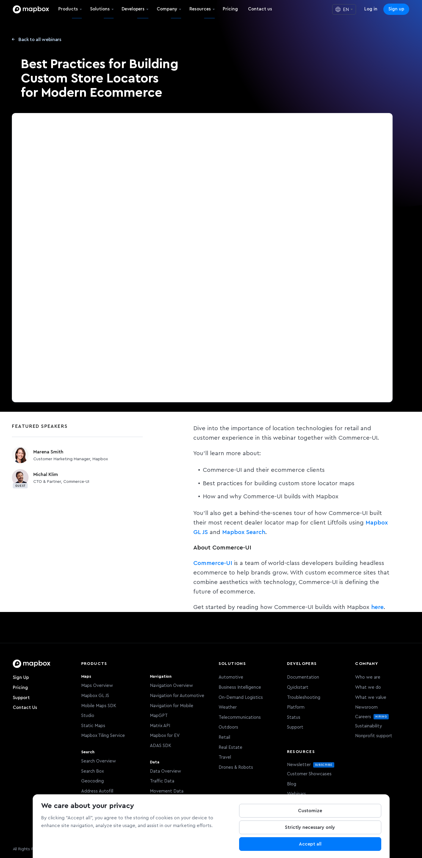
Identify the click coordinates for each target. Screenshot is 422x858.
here (377, 607)
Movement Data (166, 791)
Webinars (296, 794)
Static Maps (93, 726)
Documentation (303, 677)
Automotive (231, 677)
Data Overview (165, 771)
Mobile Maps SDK (98, 706)
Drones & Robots (236, 767)
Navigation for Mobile (171, 706)
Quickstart (297, 687)
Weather (228, 707)
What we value (370, 697)
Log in (370, 9)
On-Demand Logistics (241, 697)
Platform (296, 707)
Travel (225, 757)
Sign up (396, 9)
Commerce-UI (212, 563)
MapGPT (159, 715)
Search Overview (98, 761)
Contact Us (25, 707)
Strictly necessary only (310, 827)
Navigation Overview (171, 685)
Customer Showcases (309, 774)
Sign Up (21, 677)
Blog (291, 784)
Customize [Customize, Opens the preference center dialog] (310, 810)
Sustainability (368, 726)
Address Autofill (97, 791)
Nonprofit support (373, 736)
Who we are (367, 677)
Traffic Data (162, 781)
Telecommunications (240, 717)
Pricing (20, 687)
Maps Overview (97, 685)
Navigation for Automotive (177, 695)
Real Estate (230, 747)
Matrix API (160, 726)
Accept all (310, 844)
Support (21, 698)
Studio (87, 715)
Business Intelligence (240, 687)
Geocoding (92, 781)
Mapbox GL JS (95, 695)
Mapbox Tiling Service (103, 735)
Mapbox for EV (165, 735)
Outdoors (228, 727)
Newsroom (366, 707)
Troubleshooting (303, 697)
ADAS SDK (160, 745)
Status (293, 717)
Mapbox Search (243, 532)
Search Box (92, 771)
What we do (368, 687)
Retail (224, 737)
